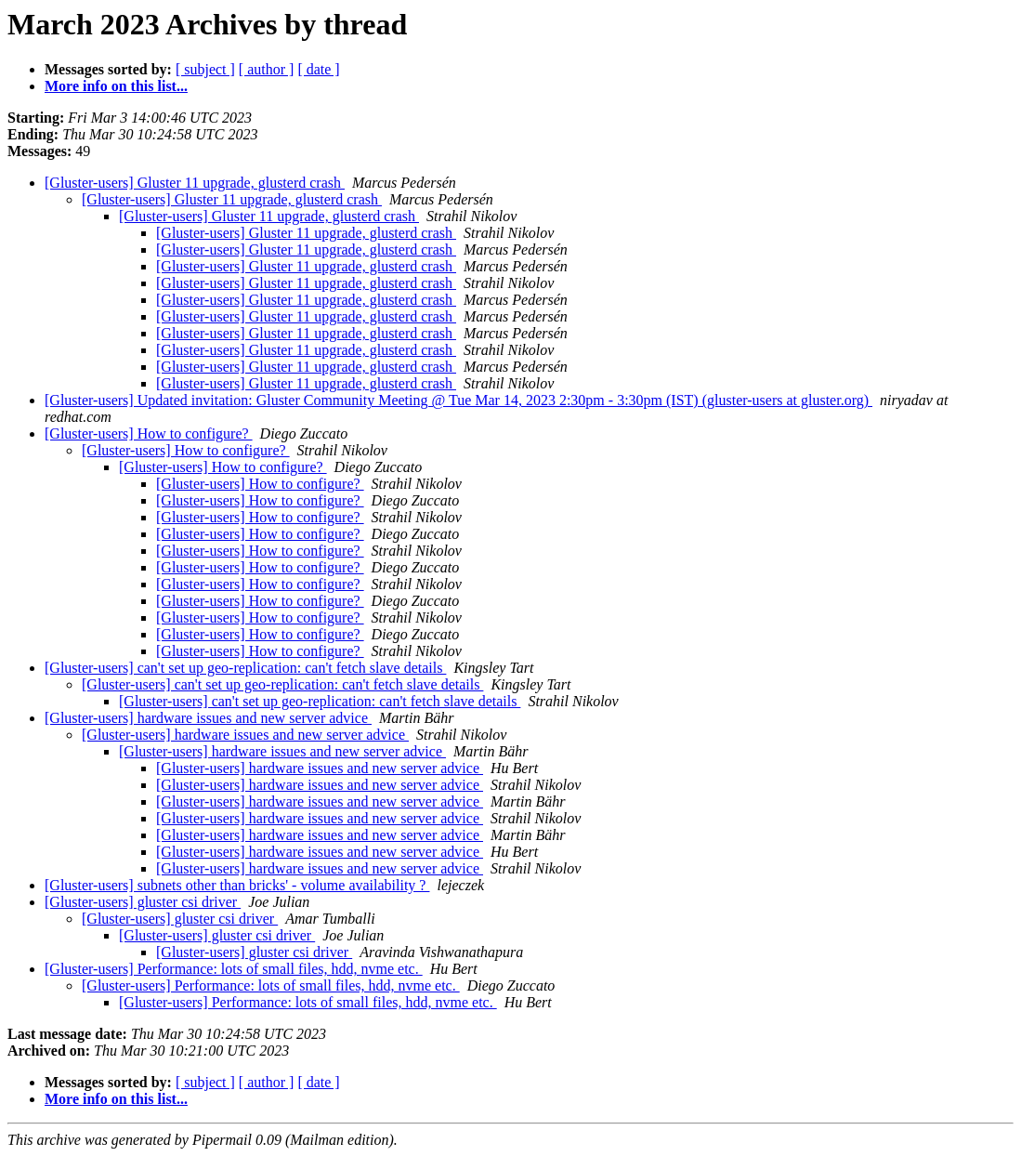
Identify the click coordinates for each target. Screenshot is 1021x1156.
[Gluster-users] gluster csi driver (143, 902)
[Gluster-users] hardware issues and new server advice (208, 718)
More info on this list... (116, 86)
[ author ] (267, 69)
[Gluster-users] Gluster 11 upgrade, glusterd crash (195, 182)
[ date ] (318, 69)
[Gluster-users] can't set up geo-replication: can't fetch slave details (245, 668)
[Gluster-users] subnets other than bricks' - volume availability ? (237, 885)
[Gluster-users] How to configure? (149, 433)
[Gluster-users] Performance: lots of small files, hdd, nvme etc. (234, 969)
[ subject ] (205, 69)
